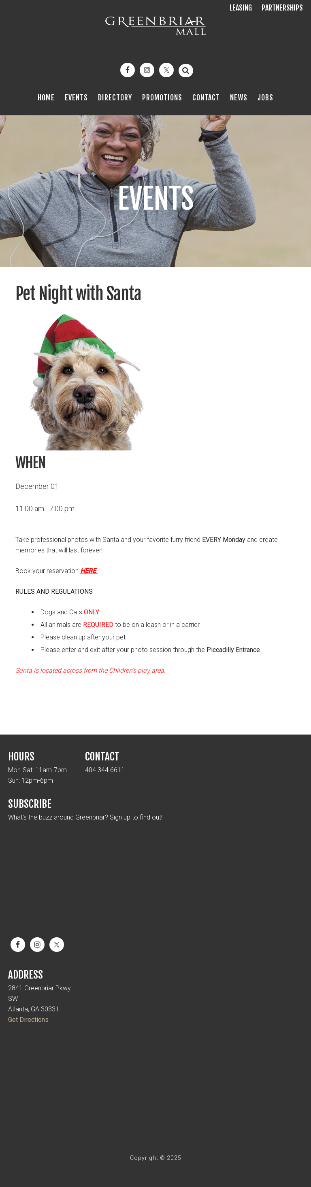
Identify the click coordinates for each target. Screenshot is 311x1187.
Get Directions (28, 1019)
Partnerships (282, 7)
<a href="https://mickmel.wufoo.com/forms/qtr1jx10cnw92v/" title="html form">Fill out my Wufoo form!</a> (155, 875)
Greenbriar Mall (155, 32)
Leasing (241, 7)
